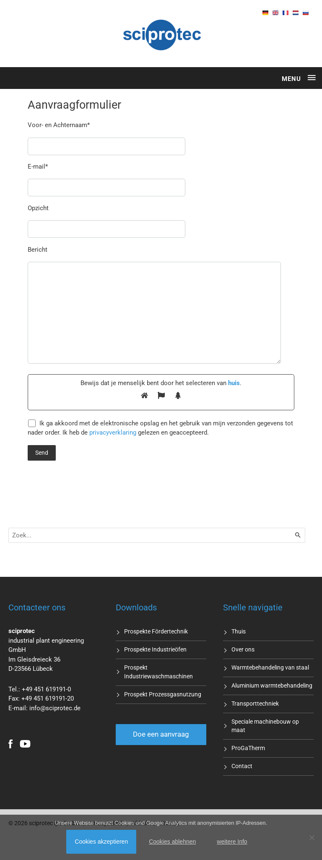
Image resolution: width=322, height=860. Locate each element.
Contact (241, 765)
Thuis (238, 631)
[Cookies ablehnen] (311, 837)
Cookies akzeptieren (101, 841)
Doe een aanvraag (161, 734)
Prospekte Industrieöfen (155, 649)
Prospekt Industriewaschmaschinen (158, 671)
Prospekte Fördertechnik (156, 631)
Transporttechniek (255, 703)
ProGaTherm (248, 747)
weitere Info (232, 841)
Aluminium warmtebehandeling (271, 685)
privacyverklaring (112, 432)
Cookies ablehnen (172, 841)
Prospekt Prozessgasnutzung (162, 693)
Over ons (242, 649)
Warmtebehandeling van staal (270, 667)
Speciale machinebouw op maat (265, 725)
